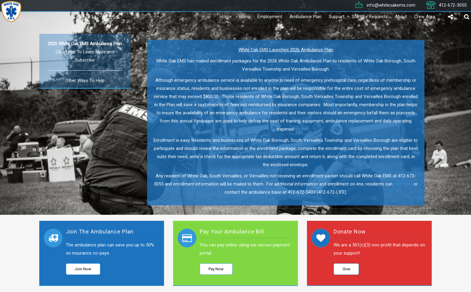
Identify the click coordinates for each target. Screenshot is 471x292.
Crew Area (416, 16)
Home (217, 16)
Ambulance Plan (297, 16)
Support (328, 16)
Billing (236, 16)
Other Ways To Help (85, 80)
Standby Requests (361, 16)
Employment (261, 16)
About (392, 16)
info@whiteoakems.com (391, 5)
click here (403, 184)
